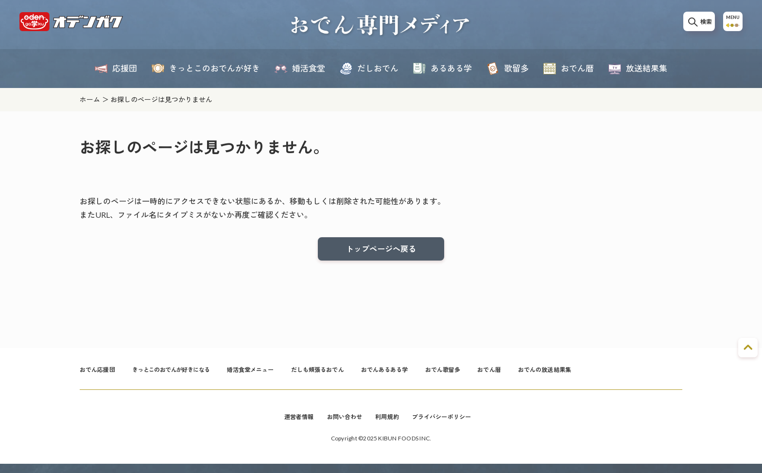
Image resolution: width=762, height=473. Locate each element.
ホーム (90, 99)
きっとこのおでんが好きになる (186, 375)
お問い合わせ (340, 424)
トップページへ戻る (381, 250)
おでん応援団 (100, 375)
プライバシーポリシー (449, 424)
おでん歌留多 (494, 375)
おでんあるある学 (429, 375)
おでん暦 (546, 375)
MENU (730, 25)
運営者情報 (289, 424)
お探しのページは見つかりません (161, 99)
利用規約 (387, 424)
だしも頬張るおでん (354, 375)
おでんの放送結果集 (608, 375)
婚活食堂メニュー (278, 375)
